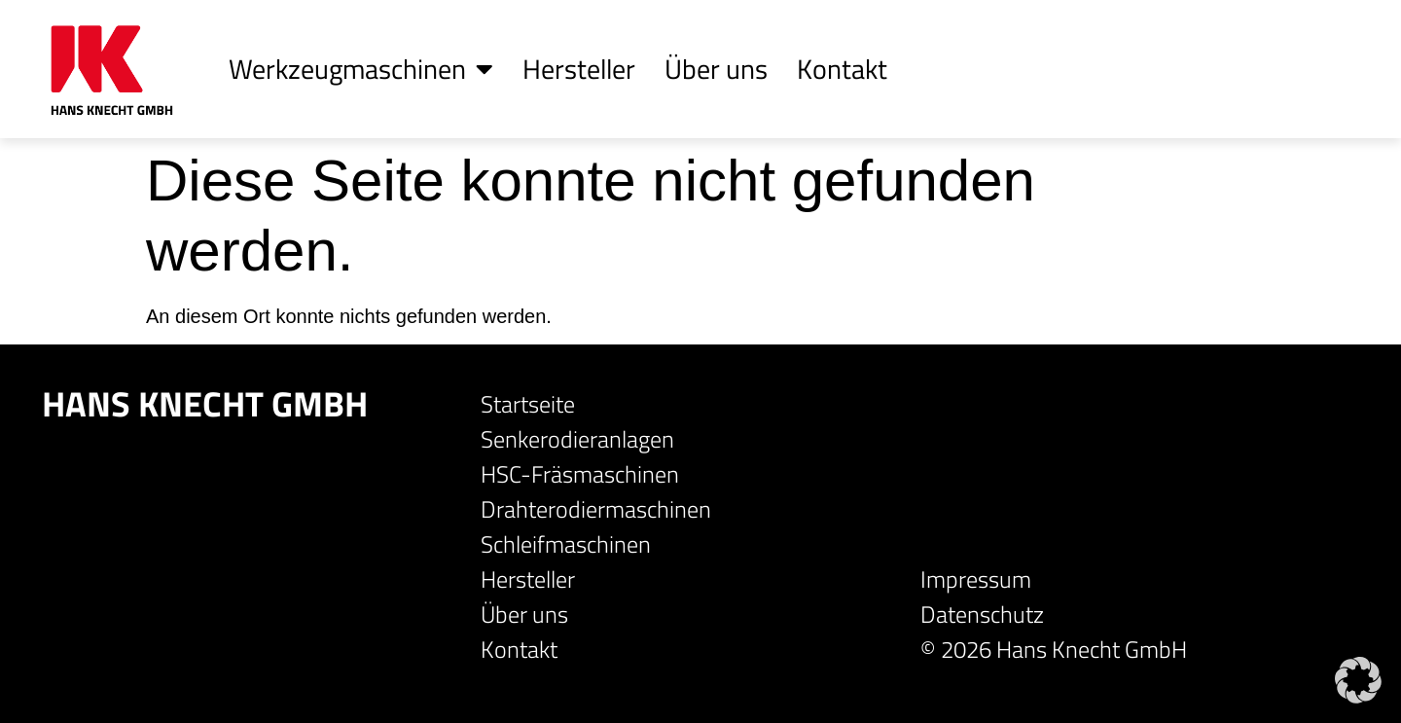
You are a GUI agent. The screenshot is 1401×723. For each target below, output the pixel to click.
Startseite (528, 403)
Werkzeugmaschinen (361, 69)
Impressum (975, 578)
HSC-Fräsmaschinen (580, 473)
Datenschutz (982, 614)
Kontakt (842, 69)
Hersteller (578, 69)
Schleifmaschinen (566, 543)
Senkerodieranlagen (577, 438)
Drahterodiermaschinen (596, 508)
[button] (1358, 680)
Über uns (716, 69)
